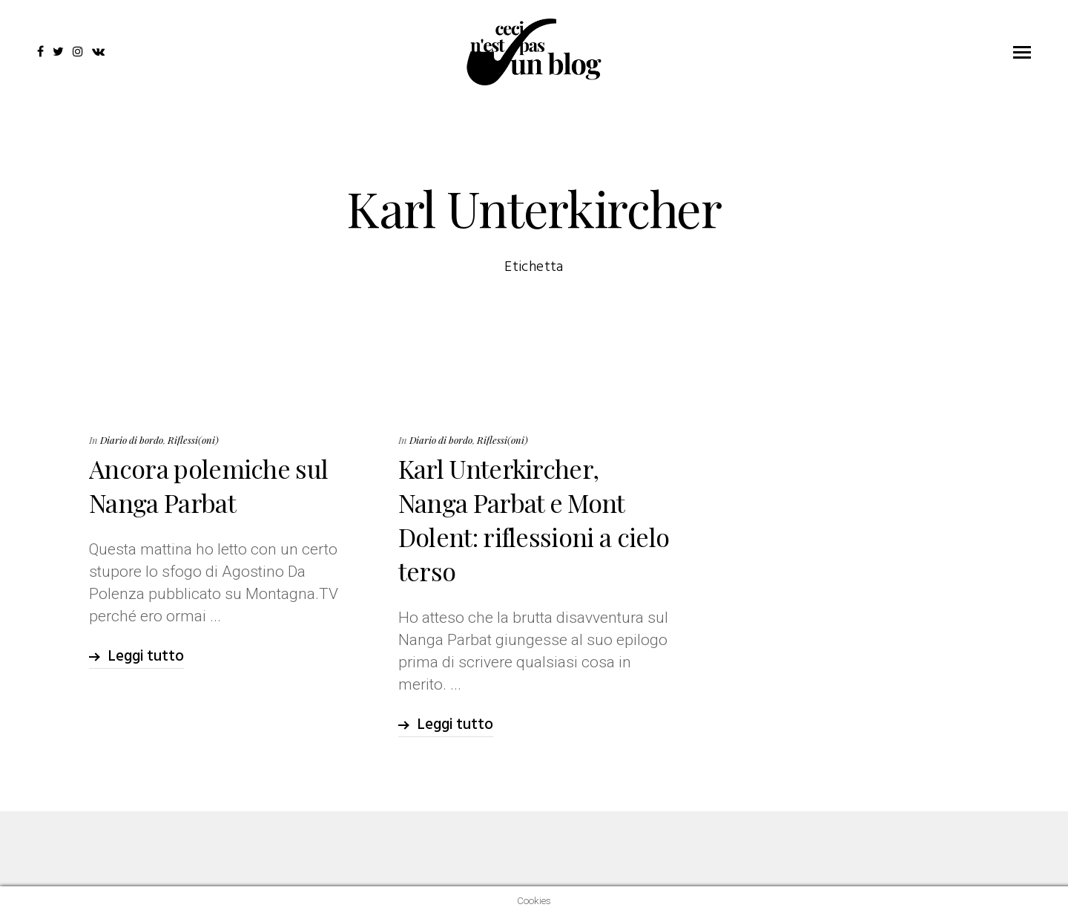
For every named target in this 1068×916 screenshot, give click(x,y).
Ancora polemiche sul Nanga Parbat (208, 485)
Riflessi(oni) (193, 440)
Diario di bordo (131, 440)
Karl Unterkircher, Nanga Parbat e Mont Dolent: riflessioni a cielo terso (534, 519)
